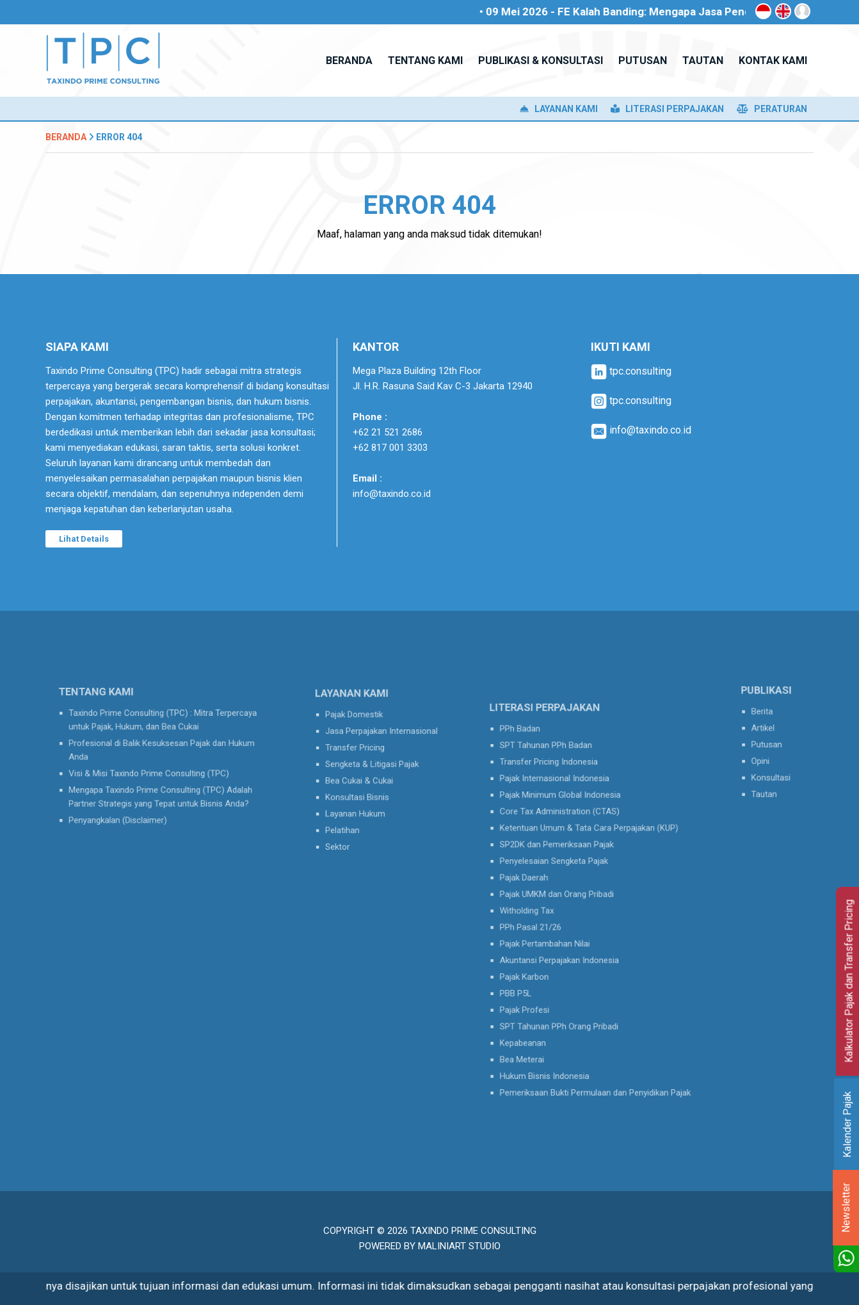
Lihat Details (84, 539)
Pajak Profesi (542, 985)
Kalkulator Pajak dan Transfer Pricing (849, 981)
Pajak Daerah (542, 883)
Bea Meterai (540, 1023)
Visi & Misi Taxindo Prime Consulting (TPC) (152, 770)
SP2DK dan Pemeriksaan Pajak (567, 857)
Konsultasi (772, 770)
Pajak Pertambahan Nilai (558, 933)
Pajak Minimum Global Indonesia (569, 819)
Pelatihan (352, 816)
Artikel (766, 731)
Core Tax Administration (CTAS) (569, 832)
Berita (765, 718)
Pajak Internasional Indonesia (565, 806)
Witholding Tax (544, 908)
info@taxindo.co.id (392, 493)
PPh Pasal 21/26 (546, 921)
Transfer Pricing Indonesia (560, 793)
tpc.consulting (631, 371)
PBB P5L (535, 972)
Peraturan (772, 109)
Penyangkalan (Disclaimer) (128, 805)
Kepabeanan (541, 1010)
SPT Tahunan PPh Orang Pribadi (568, 997)
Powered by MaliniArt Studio (430, 1246)
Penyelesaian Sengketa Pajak (565, 870)
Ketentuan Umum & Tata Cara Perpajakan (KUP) (592, 844)
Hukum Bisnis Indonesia (557, 1036)
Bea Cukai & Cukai (365, 778)
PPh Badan (538, 768)
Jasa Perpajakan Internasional (382, 740)
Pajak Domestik (361, 727)
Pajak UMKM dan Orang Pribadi (567, 895)
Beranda (65, 137)
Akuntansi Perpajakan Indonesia (569, 946)
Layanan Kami (559, 109)
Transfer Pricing (362, 753)
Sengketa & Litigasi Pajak (375, 765)
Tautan (766, 782)
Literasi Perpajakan (667, 109)
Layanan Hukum (362, 803)
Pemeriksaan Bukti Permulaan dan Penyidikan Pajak (597, 1049)
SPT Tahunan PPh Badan (558, 780)
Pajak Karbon (542, 959)
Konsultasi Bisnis (363, 791)
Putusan (768, 744)
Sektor (348, 829)
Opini (764, 757)
